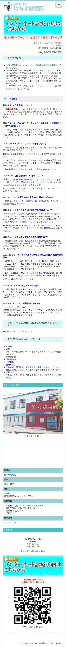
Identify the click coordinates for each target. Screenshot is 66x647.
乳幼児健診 (11, 359)
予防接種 (10, 362)
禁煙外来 (10, 372)
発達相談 (10, 365)
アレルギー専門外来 (15, 367)
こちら (22, 331)
